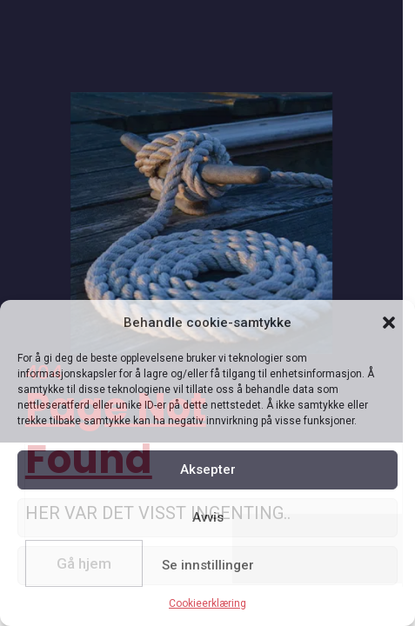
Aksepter (208, 469)
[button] (389, 322)
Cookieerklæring (207, 603)
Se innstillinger (208, 565)
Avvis (208, 517)
